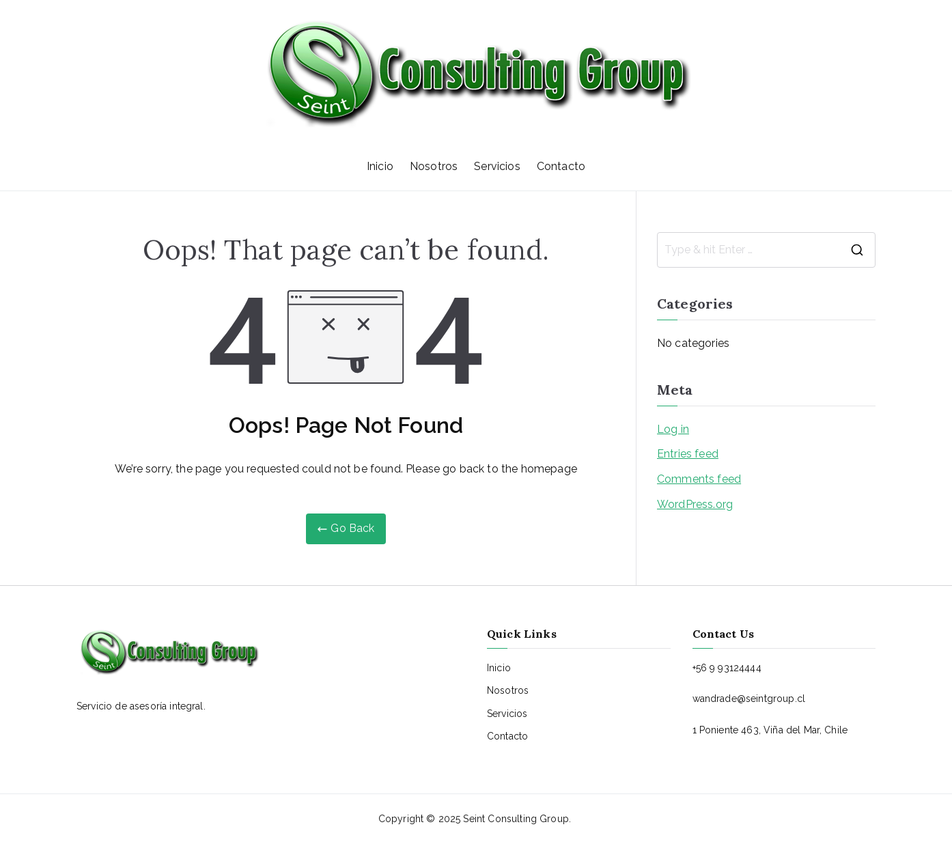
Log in (673, 429)
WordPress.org (695, 504)
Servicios (497, 166)
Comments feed (699, 479)
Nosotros (434, 166)
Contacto (561, 166)
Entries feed (687, 453)
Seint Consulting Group (516, 818)
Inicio (380, 166)
